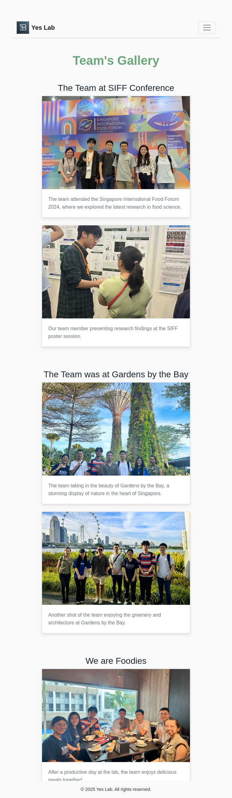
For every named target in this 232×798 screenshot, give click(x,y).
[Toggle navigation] (207, 27)
